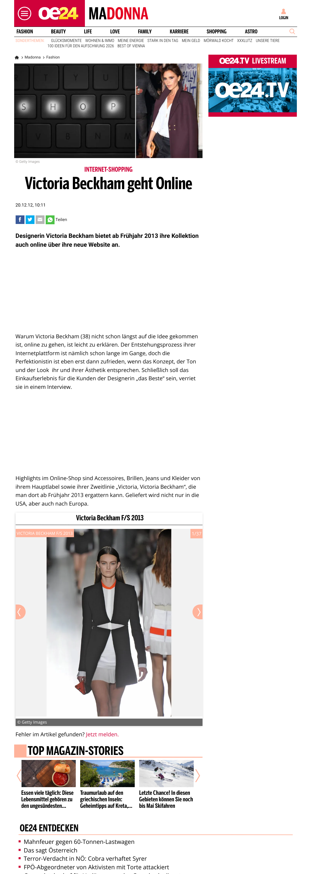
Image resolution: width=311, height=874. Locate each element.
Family (145, 31)
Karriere (179, 31)
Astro (251, 31)
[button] (23, 13)
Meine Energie (131, 40)
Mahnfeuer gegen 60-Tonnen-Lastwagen (77, 842)
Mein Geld (191, 40)
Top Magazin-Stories (75, 752)
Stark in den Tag (162, 40)
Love (115, 31)
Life (88, 31)
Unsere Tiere (268, 40)
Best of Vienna (131, 46)
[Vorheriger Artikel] (23, 776)
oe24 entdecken (48, 829)
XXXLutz (244, 40)
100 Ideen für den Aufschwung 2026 (80, 46)
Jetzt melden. (102, 734)
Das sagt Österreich (48, 850)
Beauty (58, 31)
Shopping (216, 31)
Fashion (24, 31)
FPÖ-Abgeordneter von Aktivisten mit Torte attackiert (94, 867)
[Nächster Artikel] (194, 776)
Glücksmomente (66, 40)
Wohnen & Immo (99, 40)
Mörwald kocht (219, 40)
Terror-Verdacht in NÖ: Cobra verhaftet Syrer (83, 858)
